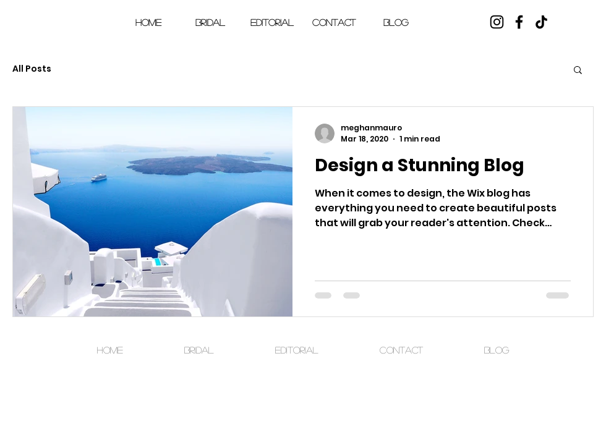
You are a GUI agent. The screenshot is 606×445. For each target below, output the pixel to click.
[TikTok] (541, 22)
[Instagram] (497, 22)
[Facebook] (519, 22)
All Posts (31, 69)
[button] (578, 30)
